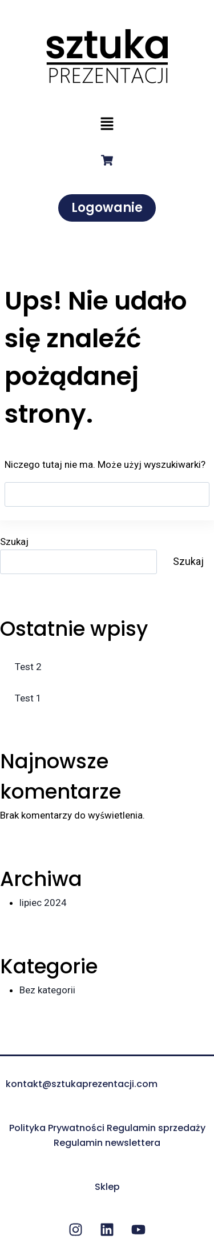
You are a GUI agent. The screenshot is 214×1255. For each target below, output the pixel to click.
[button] (106, 124)
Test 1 (28, 698)
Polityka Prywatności (56, 1127)
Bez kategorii (47, 990)
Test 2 (28, 666)
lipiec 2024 (43, 902)
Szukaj (14, 541)
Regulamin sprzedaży (156, 1127)
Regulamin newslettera (107, 1142)
